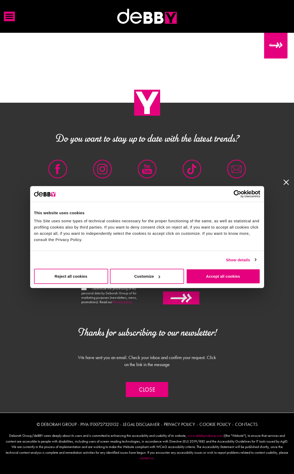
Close (147, 389)
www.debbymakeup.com (205, 435)
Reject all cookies (71, 276)
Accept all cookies (223, 276)
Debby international (147, 16)
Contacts (246, 424)
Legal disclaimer (141, 424)
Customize (147, 276)
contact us (147, 458)
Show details (238, 259)
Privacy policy (122, 302)
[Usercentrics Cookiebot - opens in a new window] (237, 194)
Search (276, 45)
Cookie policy (215, 424)
